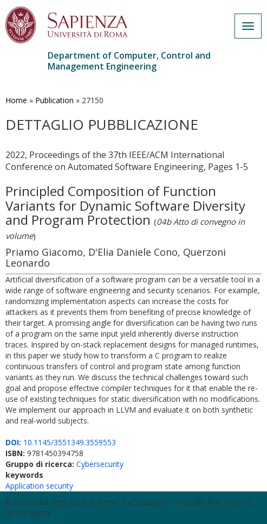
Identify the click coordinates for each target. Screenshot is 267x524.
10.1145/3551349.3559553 (60, 442)
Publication (54, 100)
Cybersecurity (99, 464)
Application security (39, 486)
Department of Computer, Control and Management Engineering (129, 60)
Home (16, 100)
